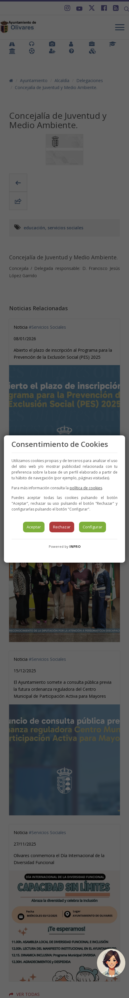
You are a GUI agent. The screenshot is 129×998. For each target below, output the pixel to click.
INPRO (75, 546)
